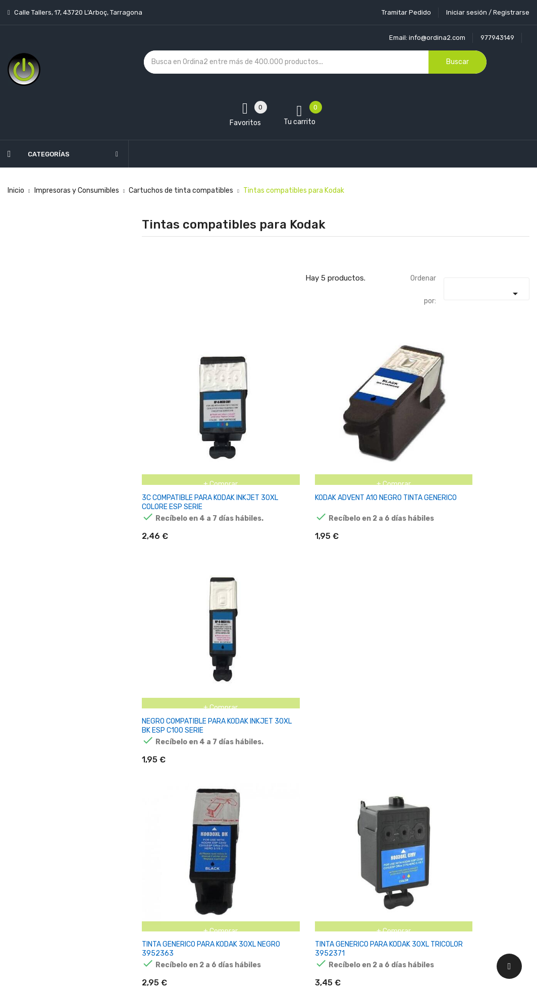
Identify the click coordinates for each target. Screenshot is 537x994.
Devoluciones (253, 834)
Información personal (355, 781)
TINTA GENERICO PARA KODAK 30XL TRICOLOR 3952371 (333, 661)
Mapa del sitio (253, 887)
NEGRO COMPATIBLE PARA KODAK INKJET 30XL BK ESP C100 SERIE (463, 463)
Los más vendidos (170, 799)
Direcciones (339, 869)
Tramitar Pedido (406, 12)
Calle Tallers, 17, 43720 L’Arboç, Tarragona (77, 12)
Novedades (160, 781)
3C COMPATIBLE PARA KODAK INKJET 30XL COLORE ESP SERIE (200, 463)
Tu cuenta (340, 761)
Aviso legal (248, 799)
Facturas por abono (352, 852)
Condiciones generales (267, 816)
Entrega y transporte (265, 781)
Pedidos (333, 834)
